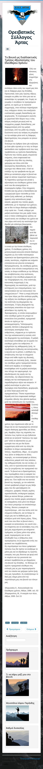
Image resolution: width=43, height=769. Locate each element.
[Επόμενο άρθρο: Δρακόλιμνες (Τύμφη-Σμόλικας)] (31, 629)
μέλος (7, 622)
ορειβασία (24, 622)
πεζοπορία (15, 622)
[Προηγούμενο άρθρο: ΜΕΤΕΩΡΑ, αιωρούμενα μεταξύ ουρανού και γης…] (13, 629)
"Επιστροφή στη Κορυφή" (30, 759)
